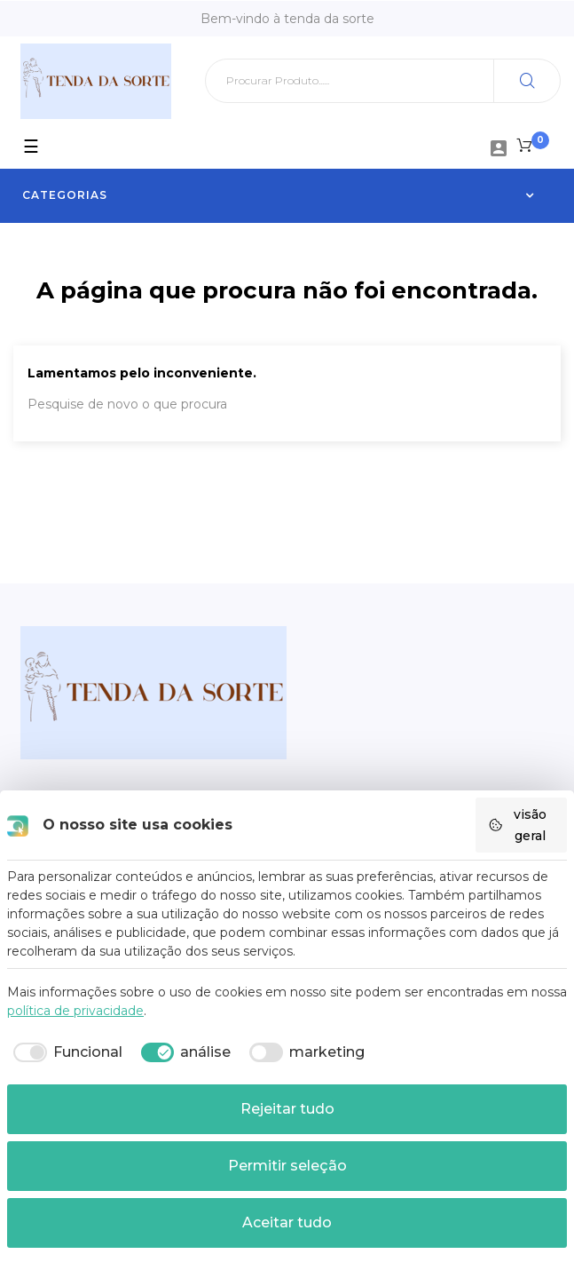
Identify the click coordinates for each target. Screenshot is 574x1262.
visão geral (517, 825)
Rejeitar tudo (287, 1108)
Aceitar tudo (287, 1222)
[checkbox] (64, 1052)
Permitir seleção (287, 1165)
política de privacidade (75, 1011)
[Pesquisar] (383, 81)
